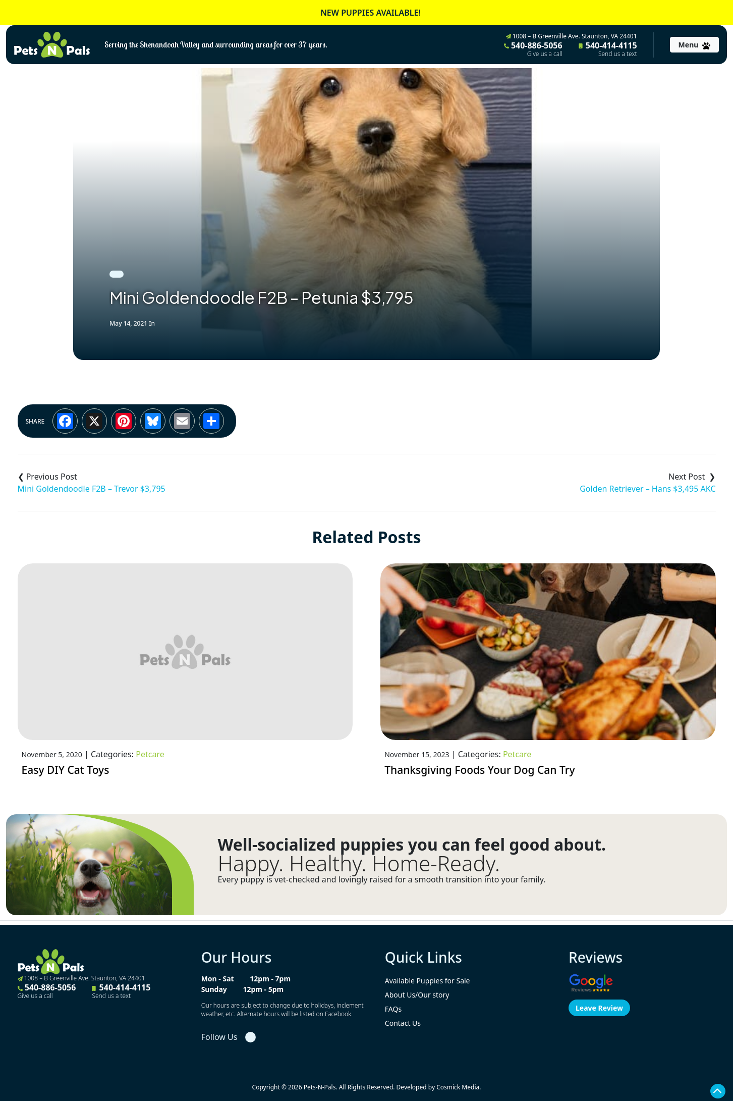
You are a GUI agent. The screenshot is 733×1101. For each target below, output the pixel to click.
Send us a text (617, 54)
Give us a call (544, 54)
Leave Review (599, 1008)
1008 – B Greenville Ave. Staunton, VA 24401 (571, 36)
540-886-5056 (533, 49)
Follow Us (219, 1036)
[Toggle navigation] (694, 45)
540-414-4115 (608, 49)
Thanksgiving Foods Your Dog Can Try (479, 770)
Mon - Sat (217, 978)
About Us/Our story (417, 995)
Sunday (214, 989)
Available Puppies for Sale (427, 980)
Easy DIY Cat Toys (65, 770)
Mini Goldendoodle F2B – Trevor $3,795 (91, 488)
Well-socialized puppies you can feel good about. (412, 844)
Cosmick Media (457, 1087)
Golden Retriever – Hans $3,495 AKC (647, 488)
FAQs (393, 1009)
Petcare (150, 754)
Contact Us (403, 1023)
